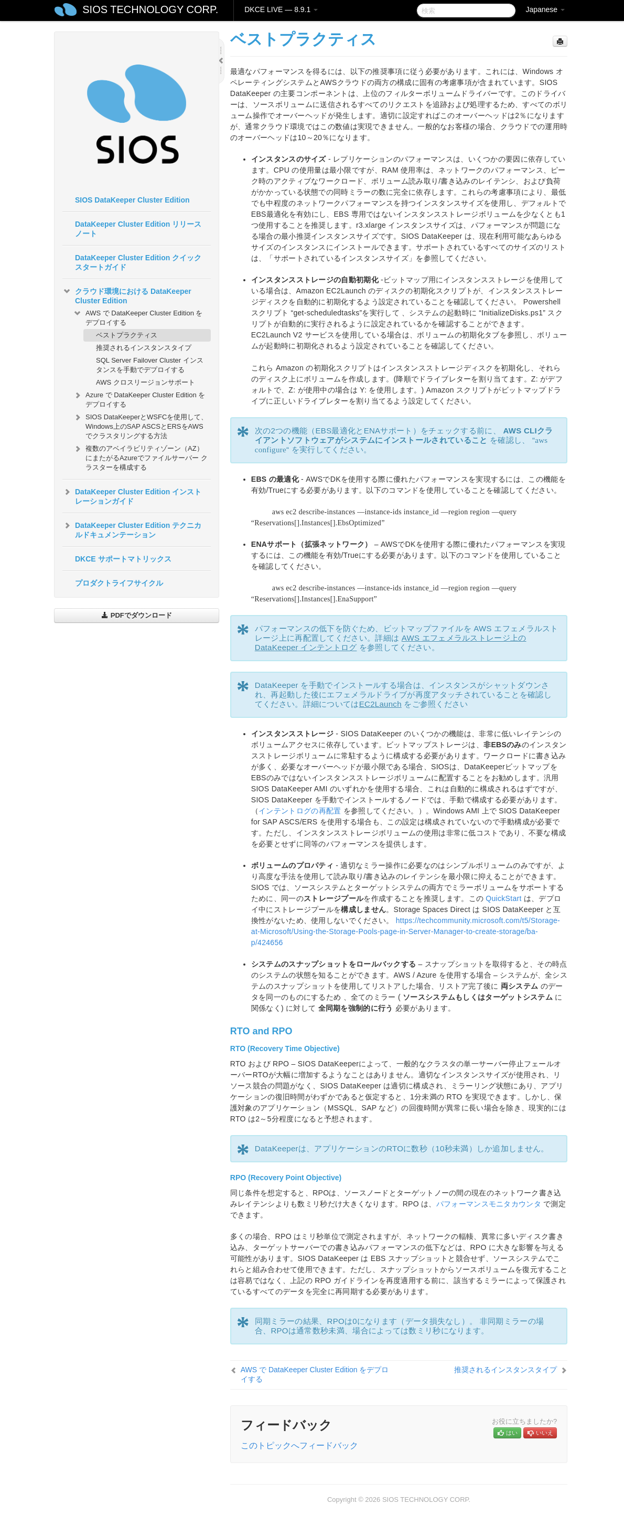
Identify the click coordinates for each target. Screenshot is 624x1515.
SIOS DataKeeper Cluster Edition (132, 200)
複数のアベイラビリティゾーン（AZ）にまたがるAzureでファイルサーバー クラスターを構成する (140, 456)
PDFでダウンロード (136, 615)
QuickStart (503, 898)
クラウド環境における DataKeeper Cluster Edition (126, 295)
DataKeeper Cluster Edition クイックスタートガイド (138, 262)
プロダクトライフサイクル (119, 583)
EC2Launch (380, 704)
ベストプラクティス (126, 335)
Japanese (545, 9)
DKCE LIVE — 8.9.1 (281, 9)
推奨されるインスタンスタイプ (143, 348)
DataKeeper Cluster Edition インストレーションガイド (131, 495)
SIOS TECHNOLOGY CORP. (150, 9)
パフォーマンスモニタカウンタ (488, 1204)
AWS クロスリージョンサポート (145, 382)
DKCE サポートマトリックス (123, 559)
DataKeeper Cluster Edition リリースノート (138, 229)
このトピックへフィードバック (299, 1445)
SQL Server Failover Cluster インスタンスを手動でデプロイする (149, 365)
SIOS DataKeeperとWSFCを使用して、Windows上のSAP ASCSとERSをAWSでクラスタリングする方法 (140, 425)
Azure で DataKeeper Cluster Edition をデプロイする (139, 398)
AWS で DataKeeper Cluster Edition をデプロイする (138, 316)
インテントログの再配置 (300, 811)
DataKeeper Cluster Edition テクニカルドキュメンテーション (131, 529)
